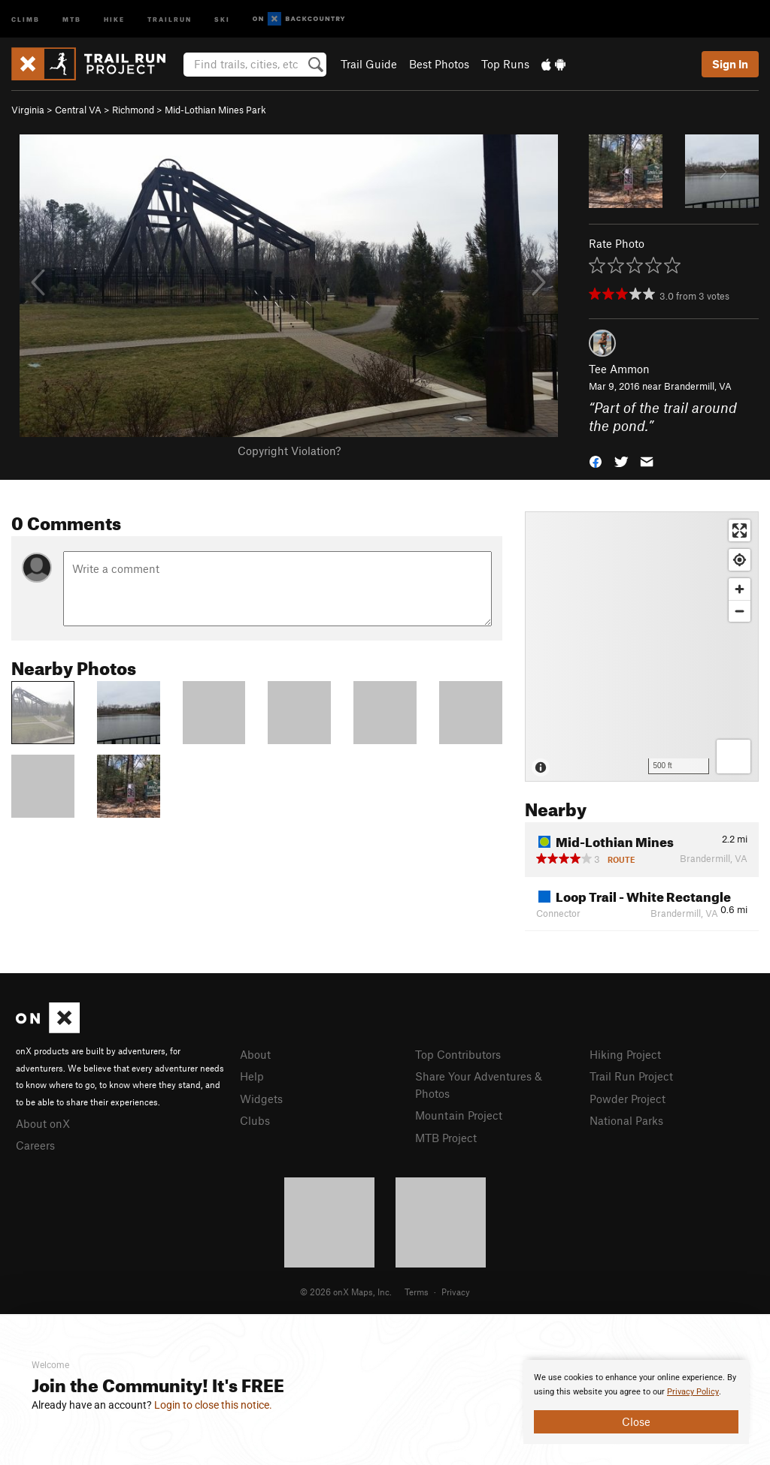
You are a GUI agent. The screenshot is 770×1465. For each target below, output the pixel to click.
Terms (417, 1291)
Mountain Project (458, 1115)
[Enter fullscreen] (739, 530)
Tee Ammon (619, 368)
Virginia (27, 110)
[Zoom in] (739, 589)
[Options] (733, 756)
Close (636, 1421)
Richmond (133, 110)
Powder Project (627, 1098)
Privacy (455, 1291)
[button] (595, 460)
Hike (114, 18)
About (255, 1054)
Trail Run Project (631, 1076)
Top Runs (505, 64)
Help (252, 1076)
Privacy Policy (693, 1392)
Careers (35, 1145)
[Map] (642, 646)
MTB (71, 18)
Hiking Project (625, 1054)
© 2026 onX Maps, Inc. (346, 1291)
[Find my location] (739, 560)
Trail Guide (369, 64)
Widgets (261, 1098)
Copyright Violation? (289, 450)
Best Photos (439, 64)
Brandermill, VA (698, 386)
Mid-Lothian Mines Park (215, 110)
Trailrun (169, 18)
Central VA (78, 110)
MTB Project (446, 1137)
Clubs (255, 1120)
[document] (636, 1401)
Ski (222, 18)
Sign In (730, 64)
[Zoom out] (739, 611)
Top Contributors (458, 1054)
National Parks (626, 1120)
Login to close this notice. (213, 1405)
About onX (43, 1123)
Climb (25, 18)
